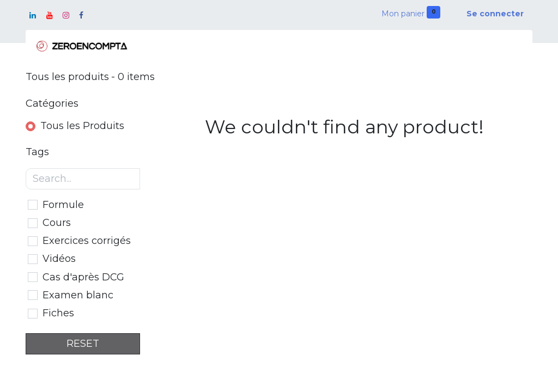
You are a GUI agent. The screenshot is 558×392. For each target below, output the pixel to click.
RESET (82, 344)
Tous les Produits (82, 126)
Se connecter (495, 14)
